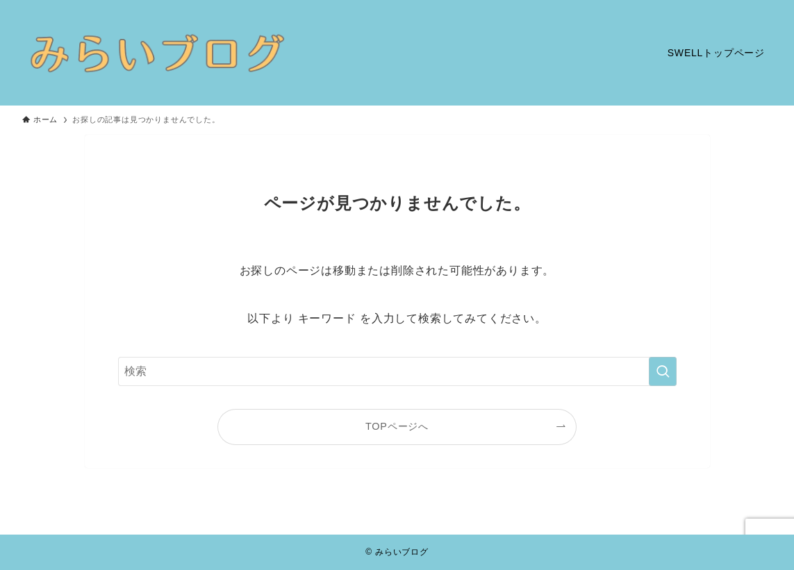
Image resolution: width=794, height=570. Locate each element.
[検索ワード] (397, 371)
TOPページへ (397, 426)
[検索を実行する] (663, 371)
